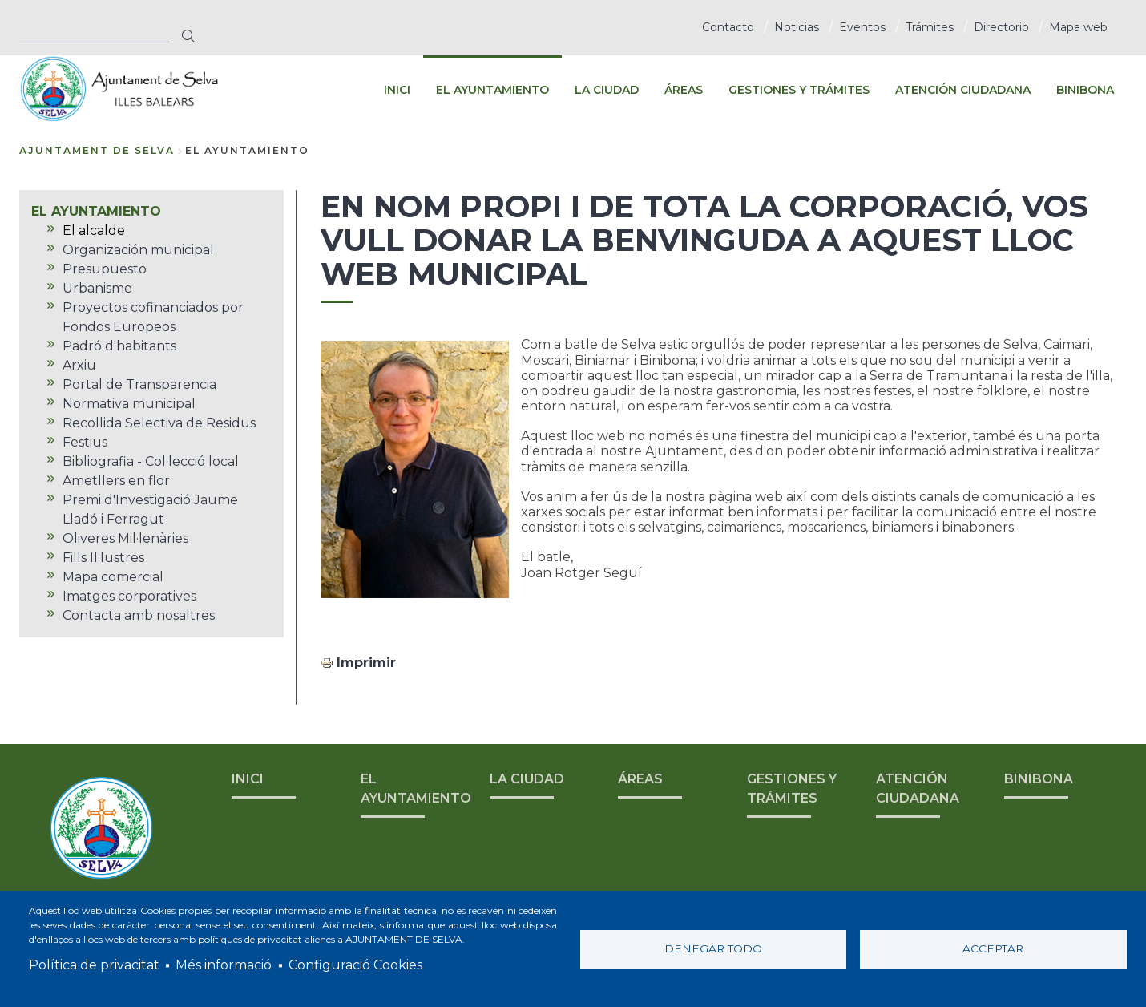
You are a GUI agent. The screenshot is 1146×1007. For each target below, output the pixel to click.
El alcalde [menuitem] (94, 230)
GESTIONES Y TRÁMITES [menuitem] (799, 90)
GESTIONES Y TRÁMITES (792, 788)
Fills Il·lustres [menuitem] (103, 557)
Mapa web (1078, 27)
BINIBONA (1038, 779)
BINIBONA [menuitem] (1085, 90)
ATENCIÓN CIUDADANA (917, 788)
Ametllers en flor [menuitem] (116, 480)
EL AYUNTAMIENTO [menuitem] (492, 90)
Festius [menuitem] (85, 442)
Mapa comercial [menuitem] (113, 576)
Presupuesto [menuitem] (105, 269)
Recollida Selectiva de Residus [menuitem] (159, 423)
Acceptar (992, 948)
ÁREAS (640, 779)
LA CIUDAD (527, 779)
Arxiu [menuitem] (79, 365)
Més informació (224, 965)
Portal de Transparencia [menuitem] (139, 384)
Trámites (930, 27)
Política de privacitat (94, 965)
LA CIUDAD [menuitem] (607, 90)
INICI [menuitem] (397, 90)
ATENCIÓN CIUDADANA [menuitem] (963, 90)
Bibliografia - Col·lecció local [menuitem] (151, 461)
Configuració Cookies (355, 965)
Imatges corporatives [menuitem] (129, 596)
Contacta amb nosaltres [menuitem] (139, 615)
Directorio (1001, 27)
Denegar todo (713, 948)
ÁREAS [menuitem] (683, 90)
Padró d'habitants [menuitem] (119, 346)
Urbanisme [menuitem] (97, 288)
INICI (248, 779)
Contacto (728, 27)
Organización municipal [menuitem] (138, 249)
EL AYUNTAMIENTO (416, 788)
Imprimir (366, 662)
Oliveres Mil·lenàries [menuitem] (125, 538)
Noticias (796, 27)
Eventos (862, 27)
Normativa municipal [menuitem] (129, 403)
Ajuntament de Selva (97, 150)
